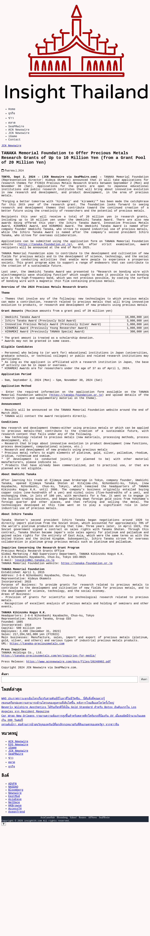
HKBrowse (15, 913)
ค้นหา (5, 772)
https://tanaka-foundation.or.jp (44, 266)
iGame (12, 139)
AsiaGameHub (47, 926)
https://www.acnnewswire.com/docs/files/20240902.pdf (68, 758)
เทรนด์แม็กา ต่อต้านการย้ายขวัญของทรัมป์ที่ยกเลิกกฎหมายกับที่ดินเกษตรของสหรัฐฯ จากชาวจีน (60, 823)
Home (11, 110)
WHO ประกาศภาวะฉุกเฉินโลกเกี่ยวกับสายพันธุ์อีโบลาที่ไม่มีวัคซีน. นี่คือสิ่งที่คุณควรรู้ (53, 797)
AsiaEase (15, 905)
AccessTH (15, 917)
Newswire (15, 897)
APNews (92, 926)
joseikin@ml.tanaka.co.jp (34, 637)
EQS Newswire (18, 844)
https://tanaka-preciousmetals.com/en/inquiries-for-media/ (48, 752)
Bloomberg (15, 894)
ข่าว (11, 119)
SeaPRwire (16, 128)
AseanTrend (16, 920)
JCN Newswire (18, 135)
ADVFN (12, 886)
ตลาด (12, 123)
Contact (14, 143)
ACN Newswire (18, 131)
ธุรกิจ (11, 114)
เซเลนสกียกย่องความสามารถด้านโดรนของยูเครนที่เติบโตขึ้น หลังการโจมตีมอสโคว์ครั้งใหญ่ (57, 801)
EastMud (14, 901)
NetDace (14, 909)
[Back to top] (3, 933)
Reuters (82, 926)
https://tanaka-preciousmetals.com (37, 738)
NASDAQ (13, 890)
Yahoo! (73, 926)
